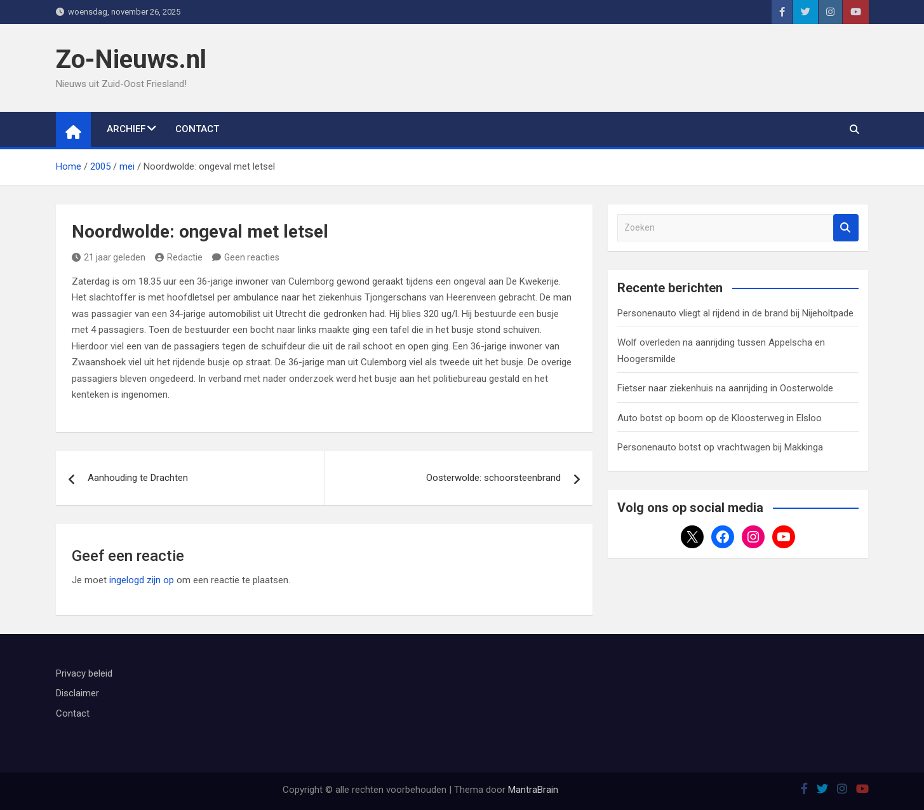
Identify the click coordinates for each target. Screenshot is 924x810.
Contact (197, 129)
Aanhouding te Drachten (138, 477)
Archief (126, 129)
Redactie (179, 257)
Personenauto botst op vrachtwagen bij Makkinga (720, 447)
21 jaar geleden (108, 257)
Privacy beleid (84, 673)
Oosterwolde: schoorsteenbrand (493, 477)
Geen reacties (251, 257)
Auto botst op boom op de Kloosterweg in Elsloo (719, 418)
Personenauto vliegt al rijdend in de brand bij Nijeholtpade (735, 313)
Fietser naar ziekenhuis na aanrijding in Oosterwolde (725, 388)
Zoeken (846, 227)
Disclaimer (77, 693)
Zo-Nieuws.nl (131, 59)
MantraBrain (533, 789)
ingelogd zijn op (141, 580)
